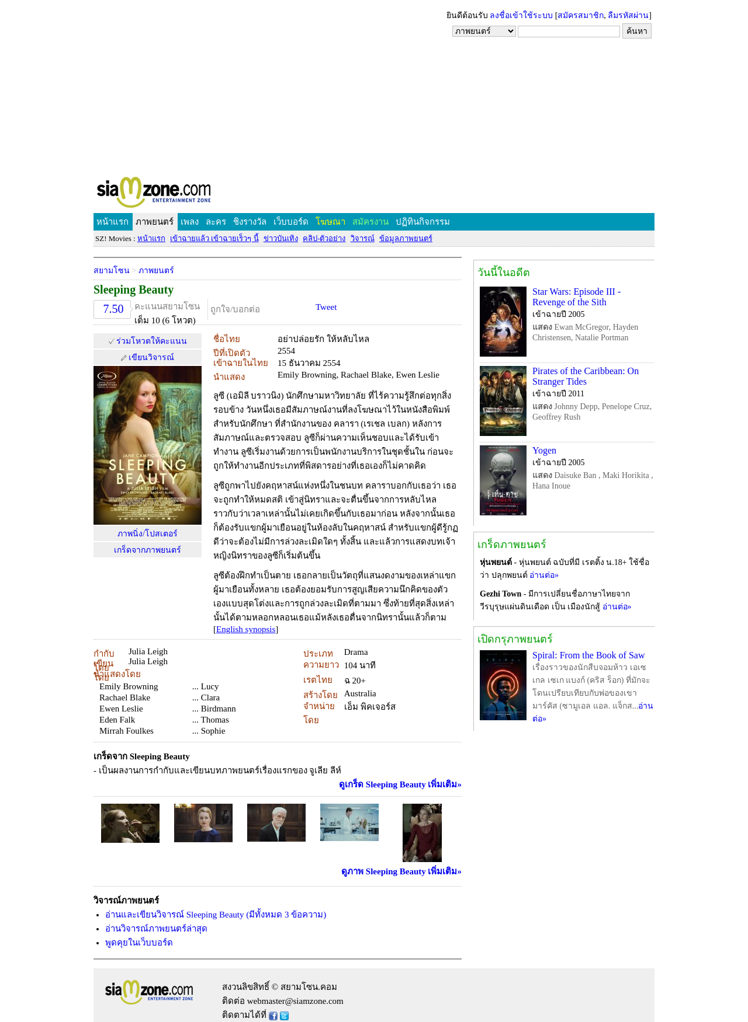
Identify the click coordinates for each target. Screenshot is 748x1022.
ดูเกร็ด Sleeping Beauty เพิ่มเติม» (400, 784)
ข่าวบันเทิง (281, 238)
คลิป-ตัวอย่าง (324, 238)
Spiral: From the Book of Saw (588, 655)
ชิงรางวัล (249, 221)
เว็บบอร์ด (291, 221)
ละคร (216, 221)
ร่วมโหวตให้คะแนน (151, 341)
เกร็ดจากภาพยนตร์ (147, 550)
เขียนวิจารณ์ (151, 357)
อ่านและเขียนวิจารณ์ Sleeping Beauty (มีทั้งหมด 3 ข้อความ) (215, 914)
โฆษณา (330, 221)
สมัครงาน (370, 221)
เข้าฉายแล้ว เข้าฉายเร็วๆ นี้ (214, 238)
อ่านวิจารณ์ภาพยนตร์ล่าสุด (156, 928)
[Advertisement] (374, 87)
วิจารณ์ (363, 238)
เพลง (190, 221)
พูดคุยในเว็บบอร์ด (139, 942)
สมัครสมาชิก (580, 15)
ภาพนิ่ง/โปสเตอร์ (147, 533)
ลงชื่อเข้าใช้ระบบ (521, 15)
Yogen (544, 450)
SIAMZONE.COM (179, 194)
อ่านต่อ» (544, 575)
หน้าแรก (112, 221)
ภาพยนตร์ (155, 221)
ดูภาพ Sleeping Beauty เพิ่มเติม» (401, 871)
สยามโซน (112, 270)
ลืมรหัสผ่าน (628, 15)
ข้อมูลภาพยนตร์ (405, 238)
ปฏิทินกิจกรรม (423, 221)
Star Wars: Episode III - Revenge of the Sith (576, 297)
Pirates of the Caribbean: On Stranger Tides (585, 376)
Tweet (326, 307)
